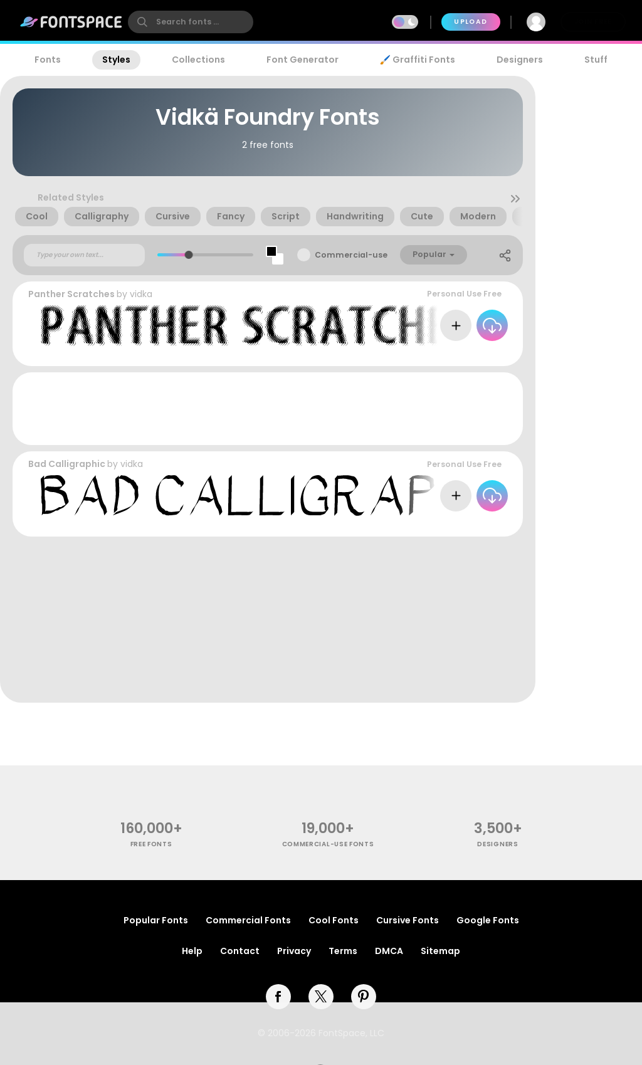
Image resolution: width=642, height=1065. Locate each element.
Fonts (47, 59)
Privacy (294, 951)
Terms (343, 951)
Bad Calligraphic (66, 464)
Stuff (596, 59)
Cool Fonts (333, 920)
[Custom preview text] (84, 255)
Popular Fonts (156, 920)
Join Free (593, 21)
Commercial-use (351, 254)
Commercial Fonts (248, 920)
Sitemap (440, 951)
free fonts (151, 844)
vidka (141, 294)
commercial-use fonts (328, 844)
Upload (470, 21)
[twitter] (321, 996)
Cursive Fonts (407, 920)
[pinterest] (363, 996)
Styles (116, 59)
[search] (190, 22)
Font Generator (302, 59)
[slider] (189, 255)
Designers (520, 59)
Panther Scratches (71, 294)
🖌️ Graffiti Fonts (417, 59)
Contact (240, 951)
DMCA (389, 951)
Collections (198, 59)
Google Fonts (487, 920)
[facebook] (278, 996)
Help (192, 951)
